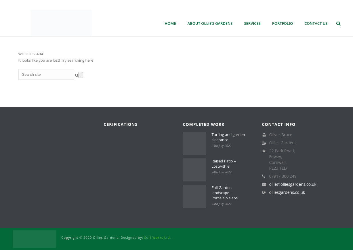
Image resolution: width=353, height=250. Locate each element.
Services (252, 23)
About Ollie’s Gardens (210, 23)
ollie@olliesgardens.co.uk (292, 184)
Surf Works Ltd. (157, 237)
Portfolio (282, 23)
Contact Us (315, 23)
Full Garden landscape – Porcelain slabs (225, 192)
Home (170, 23)
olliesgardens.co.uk (287, 192)
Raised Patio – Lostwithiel (224, 163)
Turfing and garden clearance (228, 137)
